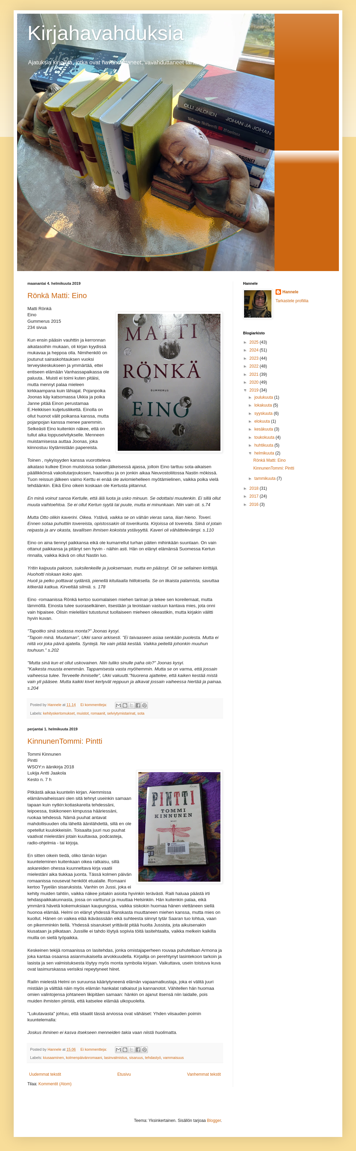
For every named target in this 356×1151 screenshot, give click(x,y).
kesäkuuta (264, 429)
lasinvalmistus (115, 1058)
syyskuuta (264, 413)
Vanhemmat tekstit (204, 1074)
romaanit (98, 713)
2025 (255, 342)
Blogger (214, 1120)
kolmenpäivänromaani (84, 1058)
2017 (255, 496)
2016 (255, 504)
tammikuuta (265, 478)
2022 (255, 366)
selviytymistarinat (121, 713)
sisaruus (136, 1058)
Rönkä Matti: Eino (57, 295)
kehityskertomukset (59, 713)
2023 (255, 358)
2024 (255, 350)
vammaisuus (173, 1058)
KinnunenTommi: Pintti (64, 741)
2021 (255, 374)
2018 (255, 488)
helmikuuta (264, 453)
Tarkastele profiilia (292, 300)
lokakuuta (263, 405)
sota (140, 713)
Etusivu (124, 1074)
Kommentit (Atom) (55, 1084)
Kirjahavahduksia (105, 33)
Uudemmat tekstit (45, 1074)
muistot (83, 713)
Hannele (290, 292)
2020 (255, 382)
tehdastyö (153, 1058)
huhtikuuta (264, 445)
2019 (255, 390)
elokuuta (262, 421)
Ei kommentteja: (94, 705)
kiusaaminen (53, 1058)
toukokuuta (265, 437)
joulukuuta (264, 397)
